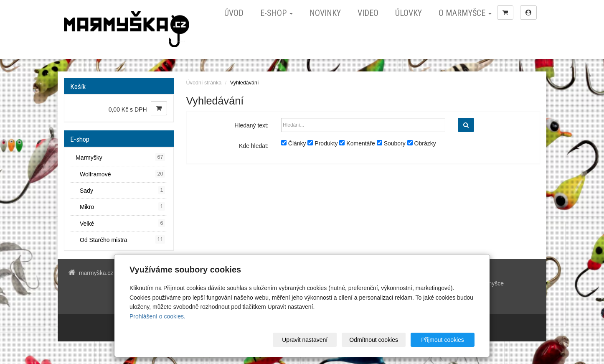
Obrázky (421, 143)
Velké (122, 223)
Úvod (234, 13)
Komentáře (357, 143)
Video (368, 13)
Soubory (391, 143)
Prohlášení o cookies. (157, 316)
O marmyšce (465, 13)
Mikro (122, 206)
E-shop (276, 13)
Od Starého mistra (122, 239)
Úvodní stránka (204, 83)
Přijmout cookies (442, 339)
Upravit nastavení (304, 339)
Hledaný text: (251, 125)
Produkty (322, 143)
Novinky (325, 13)
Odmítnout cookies (373, 339)
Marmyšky (120, 157)
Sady (122, 190)
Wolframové (122, 174)
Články (293, 143)
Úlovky (408, 13)
